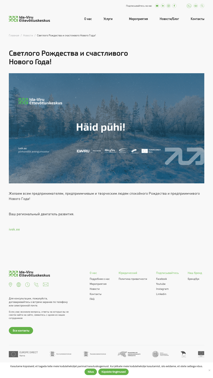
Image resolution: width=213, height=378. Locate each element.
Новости (95, 288)
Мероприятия (138, 19)
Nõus (91, 371)
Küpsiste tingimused (113, 371)
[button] (10, 284)
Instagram (162, 288)
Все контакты (21, 330)
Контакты (197, 19)
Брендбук (193, 278)
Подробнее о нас (100, 278)
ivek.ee (14, 229)
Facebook (161, 278)
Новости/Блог (169, 19)
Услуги (108, 19)
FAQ (92, 299)
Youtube (161, 283)
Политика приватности (133, 278)
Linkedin (161, 294)
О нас (88, 19)
